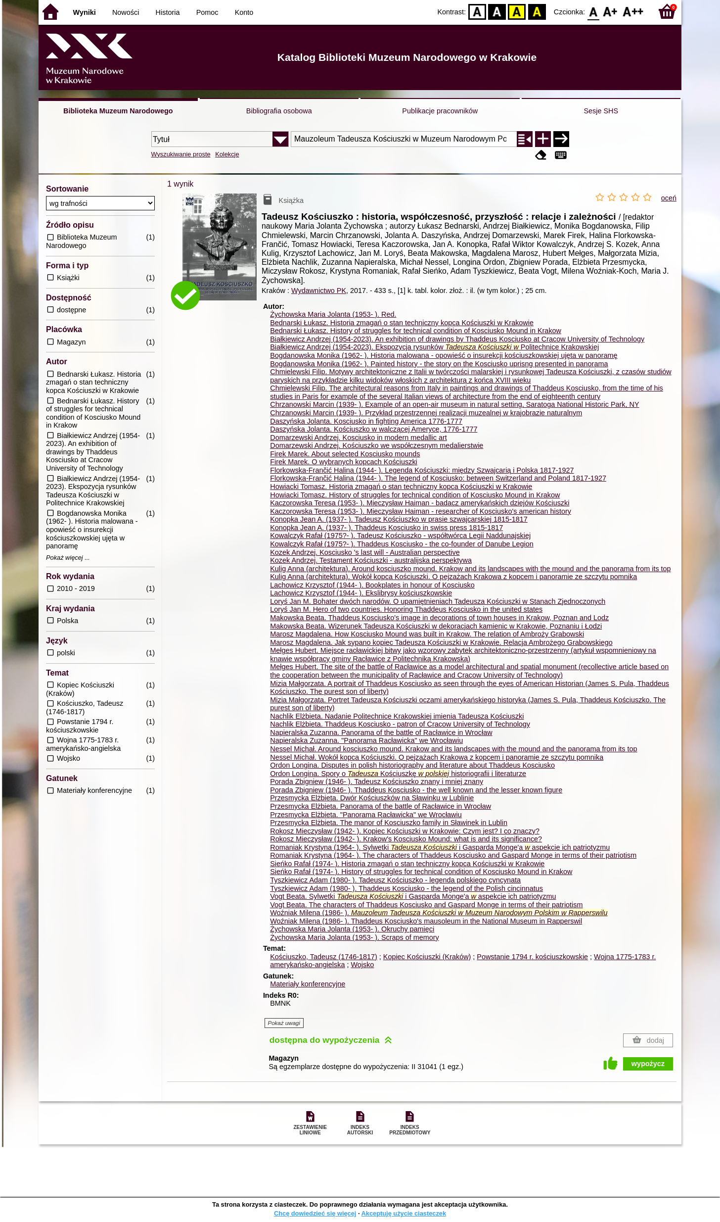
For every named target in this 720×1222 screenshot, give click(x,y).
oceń (668, 198)
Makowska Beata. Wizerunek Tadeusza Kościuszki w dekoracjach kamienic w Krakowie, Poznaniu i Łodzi (436, 626)
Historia (168, 12)
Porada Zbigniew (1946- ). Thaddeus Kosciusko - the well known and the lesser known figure (416, 790)
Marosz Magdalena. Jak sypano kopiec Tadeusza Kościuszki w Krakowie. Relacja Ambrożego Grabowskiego (441, 642)
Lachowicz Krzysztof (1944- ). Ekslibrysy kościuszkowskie (361, 593)
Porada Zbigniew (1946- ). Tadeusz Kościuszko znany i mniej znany (376, 781)
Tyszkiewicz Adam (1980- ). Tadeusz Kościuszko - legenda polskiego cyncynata (395, 880)
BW (497, 11)
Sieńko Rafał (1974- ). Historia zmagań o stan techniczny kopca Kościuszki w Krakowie (407, 864)
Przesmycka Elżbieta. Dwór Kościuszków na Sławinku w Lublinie (372, 798)
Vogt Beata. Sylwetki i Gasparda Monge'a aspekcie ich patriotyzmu (413, 896)
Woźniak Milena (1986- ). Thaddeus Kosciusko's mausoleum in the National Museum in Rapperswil (426, 921)
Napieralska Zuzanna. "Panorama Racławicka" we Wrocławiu (366, 740)
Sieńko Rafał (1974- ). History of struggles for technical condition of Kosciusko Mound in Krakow (421, 872)
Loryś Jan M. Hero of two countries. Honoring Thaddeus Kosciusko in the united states (406, 609)
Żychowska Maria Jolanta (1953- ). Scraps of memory (354, 937)
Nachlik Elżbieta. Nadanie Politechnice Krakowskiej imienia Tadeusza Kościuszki (397, 716)
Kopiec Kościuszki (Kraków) (427, 957)
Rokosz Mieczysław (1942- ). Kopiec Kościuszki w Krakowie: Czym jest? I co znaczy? (405, 831)
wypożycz (648, 1064)
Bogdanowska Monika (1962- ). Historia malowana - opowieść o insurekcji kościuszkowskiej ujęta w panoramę (443, 355)
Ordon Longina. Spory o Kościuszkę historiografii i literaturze (398, 774)
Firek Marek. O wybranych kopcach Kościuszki (343, 462)
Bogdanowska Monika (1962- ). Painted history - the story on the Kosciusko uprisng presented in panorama (439, 364)
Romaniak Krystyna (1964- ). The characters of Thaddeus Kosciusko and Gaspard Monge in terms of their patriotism (453, 855)
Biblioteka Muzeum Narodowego (118, 111)
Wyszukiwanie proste (181, 154)
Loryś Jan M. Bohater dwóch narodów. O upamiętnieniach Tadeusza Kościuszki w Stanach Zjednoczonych (437, 601)
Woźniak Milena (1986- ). (438, 913)
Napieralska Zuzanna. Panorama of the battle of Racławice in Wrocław (381, 732)
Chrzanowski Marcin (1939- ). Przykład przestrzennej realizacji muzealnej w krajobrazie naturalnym (426, 413)
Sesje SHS (601, 111)
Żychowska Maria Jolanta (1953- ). (333, 314)
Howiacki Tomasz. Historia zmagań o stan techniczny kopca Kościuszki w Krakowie (401, 486)
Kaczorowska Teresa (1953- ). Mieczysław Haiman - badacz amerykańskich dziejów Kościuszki (419, 503)
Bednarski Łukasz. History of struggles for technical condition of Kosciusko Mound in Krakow (415, 331)
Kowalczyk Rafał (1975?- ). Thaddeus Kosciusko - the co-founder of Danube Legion (402, 544)
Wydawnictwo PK (318, 290)
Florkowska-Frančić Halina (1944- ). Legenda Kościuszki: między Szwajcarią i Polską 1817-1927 (422, 470)
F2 (633, 11)
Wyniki (84, 12)
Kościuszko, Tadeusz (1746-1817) (323, 957)
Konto (244, 12)
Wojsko (362, 965)
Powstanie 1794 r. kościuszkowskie (532, 957)
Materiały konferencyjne (307, 984)
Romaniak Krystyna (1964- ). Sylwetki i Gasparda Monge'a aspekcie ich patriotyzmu (440, 847)
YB (517, 11)
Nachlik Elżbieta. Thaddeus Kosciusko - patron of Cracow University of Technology (400, 724)
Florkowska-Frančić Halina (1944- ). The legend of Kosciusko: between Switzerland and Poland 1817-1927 (438, 478)
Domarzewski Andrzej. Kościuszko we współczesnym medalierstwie (376, 445)
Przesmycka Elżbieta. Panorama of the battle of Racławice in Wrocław (380, 806)
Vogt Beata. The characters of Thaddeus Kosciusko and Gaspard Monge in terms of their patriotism (426, 905)
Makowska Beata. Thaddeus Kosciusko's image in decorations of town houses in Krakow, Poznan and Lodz (439, 618)
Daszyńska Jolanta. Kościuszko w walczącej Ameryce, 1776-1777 (373, 429)
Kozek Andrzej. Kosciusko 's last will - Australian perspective (364, 552)
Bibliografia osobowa (279, 111)
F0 (593, 11)
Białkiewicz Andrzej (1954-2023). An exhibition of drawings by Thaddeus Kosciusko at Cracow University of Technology (457, 339)
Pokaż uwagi (284, 1023)
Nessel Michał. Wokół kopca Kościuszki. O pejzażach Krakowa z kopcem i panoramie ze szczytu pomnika (436, 757)
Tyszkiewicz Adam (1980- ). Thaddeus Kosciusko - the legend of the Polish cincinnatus (406, 888)
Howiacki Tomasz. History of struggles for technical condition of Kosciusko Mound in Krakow (415, 495)
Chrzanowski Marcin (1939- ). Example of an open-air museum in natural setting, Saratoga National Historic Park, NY (454, 404)
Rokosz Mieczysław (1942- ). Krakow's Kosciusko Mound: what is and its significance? (406, 839)
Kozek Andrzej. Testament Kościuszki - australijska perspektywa (371, 560)
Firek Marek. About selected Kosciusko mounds (345, 454)
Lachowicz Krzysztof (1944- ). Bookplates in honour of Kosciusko (372, 585)
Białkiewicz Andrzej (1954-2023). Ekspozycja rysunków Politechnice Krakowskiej (434, 347)
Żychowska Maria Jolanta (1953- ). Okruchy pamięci (352, 929)
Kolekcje (227, 154)
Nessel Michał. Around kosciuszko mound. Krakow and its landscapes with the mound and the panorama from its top (453, 749)
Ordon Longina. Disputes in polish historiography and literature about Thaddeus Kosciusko (412, 765)
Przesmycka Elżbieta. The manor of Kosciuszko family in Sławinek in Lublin (388, 823)
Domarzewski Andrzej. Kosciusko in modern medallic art (358, 437)
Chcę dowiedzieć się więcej (315, 1213)
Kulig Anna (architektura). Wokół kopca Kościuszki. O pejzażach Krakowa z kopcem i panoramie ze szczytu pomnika (453, 577)
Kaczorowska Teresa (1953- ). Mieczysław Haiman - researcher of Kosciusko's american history (420, 511)
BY (537, 11)
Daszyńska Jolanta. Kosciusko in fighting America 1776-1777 (366, 421)
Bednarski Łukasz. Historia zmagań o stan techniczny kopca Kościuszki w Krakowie (402, 323)
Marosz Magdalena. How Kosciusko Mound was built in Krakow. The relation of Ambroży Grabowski (427, 634)
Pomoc (207, 12)
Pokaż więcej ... (68, 557)
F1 (610, 11)
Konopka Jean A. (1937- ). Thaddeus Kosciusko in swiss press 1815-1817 (386, 528)
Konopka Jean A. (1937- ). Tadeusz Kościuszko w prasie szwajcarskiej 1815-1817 (398, 519)
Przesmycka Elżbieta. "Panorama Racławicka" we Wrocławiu (365, 815)
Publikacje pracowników (440, 111)
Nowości (125, 12)
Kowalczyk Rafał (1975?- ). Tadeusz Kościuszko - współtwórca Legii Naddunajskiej (400, 535)
